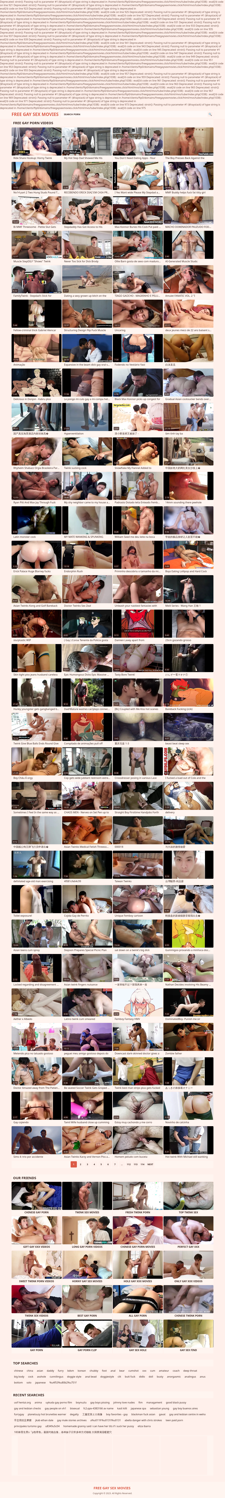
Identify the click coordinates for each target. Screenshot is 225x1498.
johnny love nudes (124, 1402)
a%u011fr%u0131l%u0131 (105, 1420)
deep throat (190, 1370)
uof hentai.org (22, 1402)
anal (112, 1370)
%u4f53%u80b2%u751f (62, 1382)
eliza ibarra (144, 1426)
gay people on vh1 (55, 1408)
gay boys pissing (100, 1402)
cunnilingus (56, 1376)
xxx (144, 1370)
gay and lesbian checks (27, 1408)
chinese (18, 1370)
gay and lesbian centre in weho (187, 1414)
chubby (94, 1370)
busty (160, 1376)
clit (119, 1376)
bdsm (70, 1370)
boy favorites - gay (117, 1414)
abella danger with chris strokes (143, 1420)
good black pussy (176, 1402)
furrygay (19, 1414)
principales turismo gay (28, 1426)
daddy (50, 1370)
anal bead (91, 1376)
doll (151, 1376)
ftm (140, 1402)
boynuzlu (81, 1402)
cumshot (133, 1370)
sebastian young (159, 1408)
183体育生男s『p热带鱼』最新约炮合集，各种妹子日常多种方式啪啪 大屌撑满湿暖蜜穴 (63, 1432)
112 (129, 1164)
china (30, 1370)
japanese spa (138, 1408)
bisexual (75, 1408)
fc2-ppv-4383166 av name (98, 1408)
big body (19, 1376)
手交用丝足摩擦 (23, 1420)
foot (104, 1370)
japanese (40, 1382)
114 (142, 1164)
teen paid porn (174, 1420)
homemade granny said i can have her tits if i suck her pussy (98, 1426)
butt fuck (130, 1376)
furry (61, 1370)
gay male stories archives (72, 1420)
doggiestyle (107, 1376)
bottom (18, 1382)
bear (122, 1370)
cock (30, 1376)
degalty (74, 1414)
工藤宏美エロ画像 (92, 1414)
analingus (190, 1376)
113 (136, 1164)
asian (40, 1370)
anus (202, 1376)
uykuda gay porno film (59, 1402)
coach (176, 1370)
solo (29, 1382)
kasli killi (122, 1408)
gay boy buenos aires (185, 1408)
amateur (164, 1370)
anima (38, 1402)
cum (152, 1370)
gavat (162, 1414)
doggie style (74, 1376)
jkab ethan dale (44, 1420)
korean (82, 1370)
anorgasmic (174, 1376)
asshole (41, 1376)
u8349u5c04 (52, 1426)
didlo (142, 1376)
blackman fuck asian (143, 1414)
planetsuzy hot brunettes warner (47, 1414)
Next (150, 1164)
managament (154, 1402)
